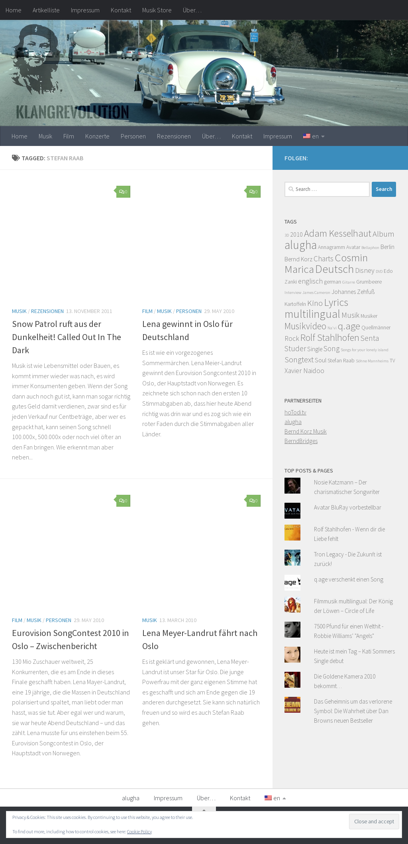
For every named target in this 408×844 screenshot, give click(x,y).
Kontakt (121, 10)
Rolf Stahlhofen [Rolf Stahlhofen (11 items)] (329, 337)
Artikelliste (46, 10)
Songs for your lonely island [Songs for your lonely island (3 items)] (364, 349)
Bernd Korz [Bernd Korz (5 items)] (298, 259)
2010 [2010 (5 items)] (296, 234)
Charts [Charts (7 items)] (323, 258)
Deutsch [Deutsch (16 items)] (334, 269)
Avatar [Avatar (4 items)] (353, 247)
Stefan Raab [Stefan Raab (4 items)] (341, 360)
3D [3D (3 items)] (286, 235)
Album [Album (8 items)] (383, 234)
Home (14, 10)
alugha (293, 422)
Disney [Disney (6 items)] (365, 270)
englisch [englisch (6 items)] (310, 281)
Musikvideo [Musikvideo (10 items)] (305, 326)
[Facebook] (391, 157)
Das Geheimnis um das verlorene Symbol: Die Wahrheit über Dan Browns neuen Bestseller (353, 711)
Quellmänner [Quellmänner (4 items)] (375, 327)
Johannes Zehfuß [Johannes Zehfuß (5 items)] (353, 292)
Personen (133, 136)
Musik (45, 136)
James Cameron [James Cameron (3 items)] (316, 292)
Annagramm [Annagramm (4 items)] (331, 247)
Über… (192, 10)
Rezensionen (174, 136)
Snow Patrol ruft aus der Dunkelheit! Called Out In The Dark (66, 337)
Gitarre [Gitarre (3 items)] (348, 282)
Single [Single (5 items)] (314, 349)
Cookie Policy (139, 831)
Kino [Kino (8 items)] (315, 303)
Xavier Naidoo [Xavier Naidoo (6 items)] (304, 370)
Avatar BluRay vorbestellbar (347, 507)
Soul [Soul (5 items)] (320, 360)
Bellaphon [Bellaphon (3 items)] (370, 247)
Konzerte (97, 136)
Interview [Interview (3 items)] (292, 292)
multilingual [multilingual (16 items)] (312, 314)
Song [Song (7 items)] (331, 348)
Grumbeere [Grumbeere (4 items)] (369, 281)
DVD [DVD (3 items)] (379, 271)
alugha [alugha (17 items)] (300, 244)
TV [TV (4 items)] (392, 360)
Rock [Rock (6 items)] (291, 338)
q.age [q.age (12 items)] (349, 325)
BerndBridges (301, 441)
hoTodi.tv (295, 412)
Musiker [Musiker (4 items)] (369, 316)
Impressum (85, 10)
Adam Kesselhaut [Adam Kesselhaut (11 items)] (337, 233)
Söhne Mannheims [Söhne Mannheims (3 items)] (372, 361)
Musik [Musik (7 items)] (350, 315)
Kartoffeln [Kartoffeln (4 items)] (295, 304)
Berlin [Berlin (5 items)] (387, 247)
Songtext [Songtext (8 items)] (299, 359)
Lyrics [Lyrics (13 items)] (336, 302)
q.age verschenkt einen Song (348, 579)
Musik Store (157, 10)
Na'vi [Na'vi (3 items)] (332, 328)
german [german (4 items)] (332, 281)
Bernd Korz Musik (305, 431)
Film (68, 136)
